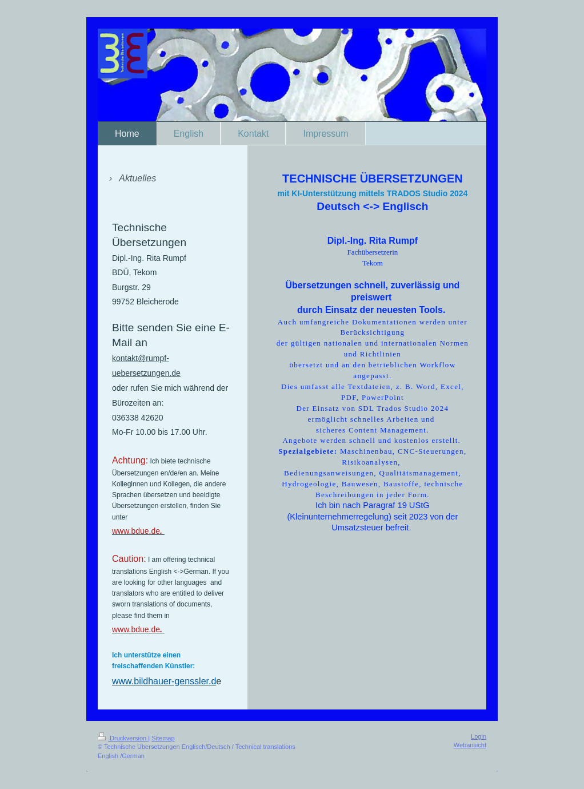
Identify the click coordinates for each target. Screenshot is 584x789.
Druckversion (123, 738)
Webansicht (470, 745)
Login (478, 736)
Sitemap (162, 738)
